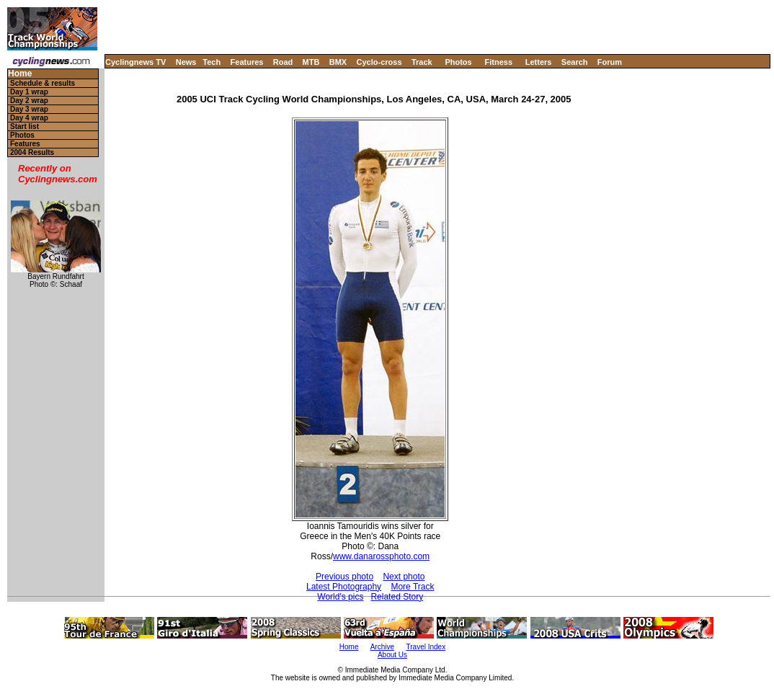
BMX (338, 62)
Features (247, 62)
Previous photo (344, 577)
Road (283, 62)
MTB (311, 62)
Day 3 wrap (29, 109)
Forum (609, 62)
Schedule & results (42, 83)
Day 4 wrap (29, 118)
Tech (212, 62)
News (186, 62)
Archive (382, 647)
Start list (24, 126)
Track (422, 62)
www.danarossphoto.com (381, 556)
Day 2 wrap (29, 101)
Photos (458, 62)
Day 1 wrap (29, 92)
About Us (392, 655)
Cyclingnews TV (135, 62)
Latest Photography (343, 587)
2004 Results (32, 152)
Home (20, 74)
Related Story (396, 597)
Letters (538, 62)
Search (574, 62)
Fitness (498, 62)
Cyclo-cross (379, 62)
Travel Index (426, 647)
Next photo (403, 577)
